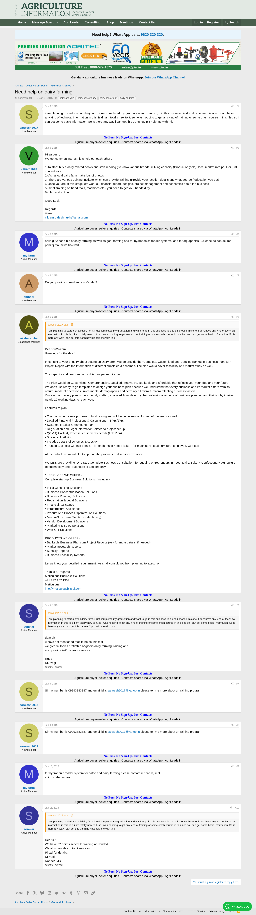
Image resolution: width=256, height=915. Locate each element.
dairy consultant (108, 98)
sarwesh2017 (26, 97)
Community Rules (173, 911)
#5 (237, 317)
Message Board (43, 22)
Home (22, 22)
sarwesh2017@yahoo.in (124, 690)
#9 (237, 766)
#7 (237, 683)
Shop (110, 22)
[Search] (232, 22)
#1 (237, 106)
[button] (57, 22)
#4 (237, 275)
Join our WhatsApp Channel (165, 77)
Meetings (126, 22)
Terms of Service (196, 911)
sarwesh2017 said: (58, 324)
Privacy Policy (216, 911)
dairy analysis (67, 98)
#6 (237, 605)
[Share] (232, 106)
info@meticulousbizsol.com (63, 588)
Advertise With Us (149, 911)
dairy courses (127, 98)
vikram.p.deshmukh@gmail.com (66, 217)
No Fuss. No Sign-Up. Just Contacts (128, 137)
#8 (237, 725)
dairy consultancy (87, 98)
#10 (237, 807)
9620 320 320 (152, 35)
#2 (237, 147)
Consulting (92, 22)
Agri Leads (71, 22)
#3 (237, 234)
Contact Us (147, 22)
